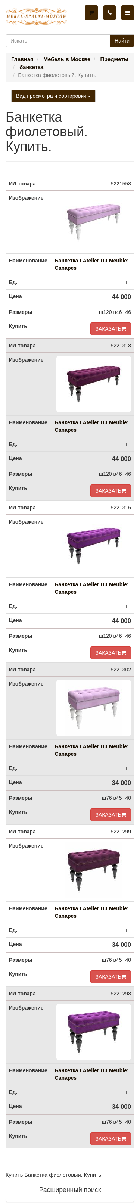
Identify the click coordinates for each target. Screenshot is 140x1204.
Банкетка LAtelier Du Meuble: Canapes (92, 264)
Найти (122, 41)
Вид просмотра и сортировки (53, 96)
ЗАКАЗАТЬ (110, 329)
